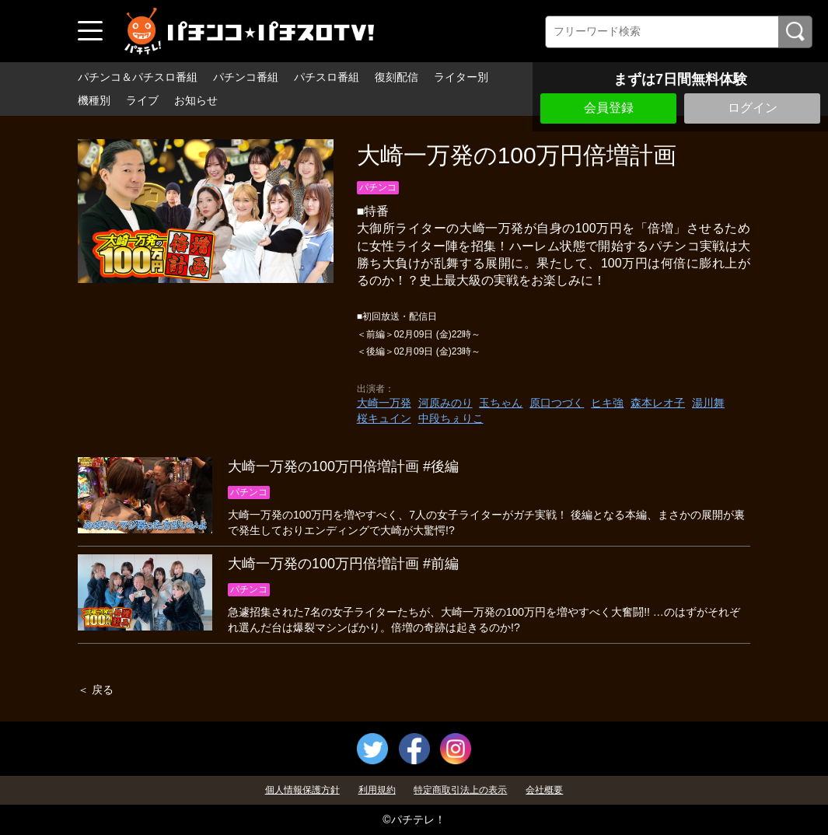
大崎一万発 (384, 403)
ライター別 (461, 77)
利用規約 (377, 789)
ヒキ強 (607, 403)
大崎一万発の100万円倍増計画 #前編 (343, 563)
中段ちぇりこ (451, 418)
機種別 (94, 100)
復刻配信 (396, 77)
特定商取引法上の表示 (460, 789)
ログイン (752, 107)
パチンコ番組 (245, 77)
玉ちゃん (500, 403)
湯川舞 (708, 403)
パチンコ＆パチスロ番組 (137, 77)
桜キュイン (384, 418)
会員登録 (609, 107)
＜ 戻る (96, 689)
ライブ (142, 100)
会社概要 (544, 789)
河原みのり (445, 403)
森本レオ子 (658, 403)
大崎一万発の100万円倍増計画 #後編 (343, 466)
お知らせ (196, 100)
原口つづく (556, 403)
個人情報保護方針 (302, 789)
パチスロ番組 (326, 77)
